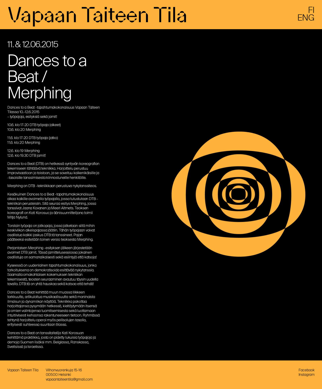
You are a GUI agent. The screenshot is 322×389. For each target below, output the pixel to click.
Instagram (307, 374)
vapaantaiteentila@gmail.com (69, 379)
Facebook (307, 370)
